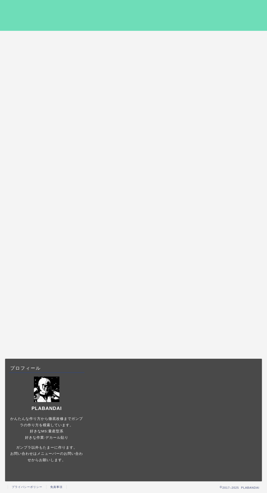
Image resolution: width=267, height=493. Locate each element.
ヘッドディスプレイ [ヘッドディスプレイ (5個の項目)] (223, 314)
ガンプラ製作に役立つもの (226, 273)
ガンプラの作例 (83, 37)
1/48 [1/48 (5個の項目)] (195, 308)
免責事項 (56, 486)
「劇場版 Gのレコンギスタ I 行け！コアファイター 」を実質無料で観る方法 (226, 149)
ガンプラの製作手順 (134, 37)
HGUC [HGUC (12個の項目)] (240, 308)
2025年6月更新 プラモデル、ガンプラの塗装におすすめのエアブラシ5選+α (226, 175)
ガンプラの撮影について (226, 248)
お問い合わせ (236, 37)
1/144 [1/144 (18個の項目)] (210, 308)
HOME (32, 37)
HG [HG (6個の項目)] (225, 308)
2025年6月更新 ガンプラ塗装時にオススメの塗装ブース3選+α (226, 75)
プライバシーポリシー (185, 39)
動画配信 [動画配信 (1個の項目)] (249, 314)
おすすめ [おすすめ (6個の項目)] (198, 314)
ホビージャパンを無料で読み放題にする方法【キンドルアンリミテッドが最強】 (225, 98)
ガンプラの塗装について (226, 235)
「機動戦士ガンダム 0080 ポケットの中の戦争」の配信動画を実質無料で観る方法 (225, 123)
